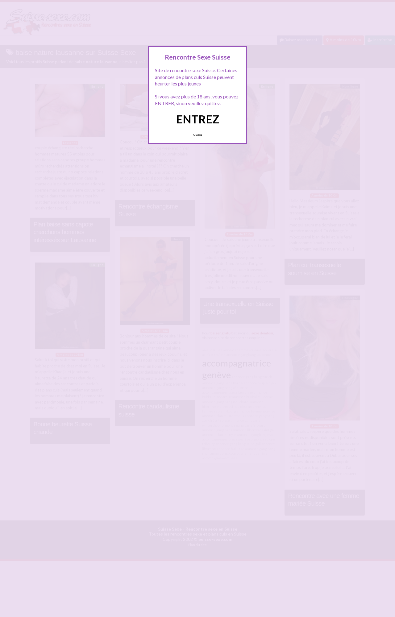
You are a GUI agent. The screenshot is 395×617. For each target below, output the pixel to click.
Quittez (197, 134)
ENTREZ (197, 119)
